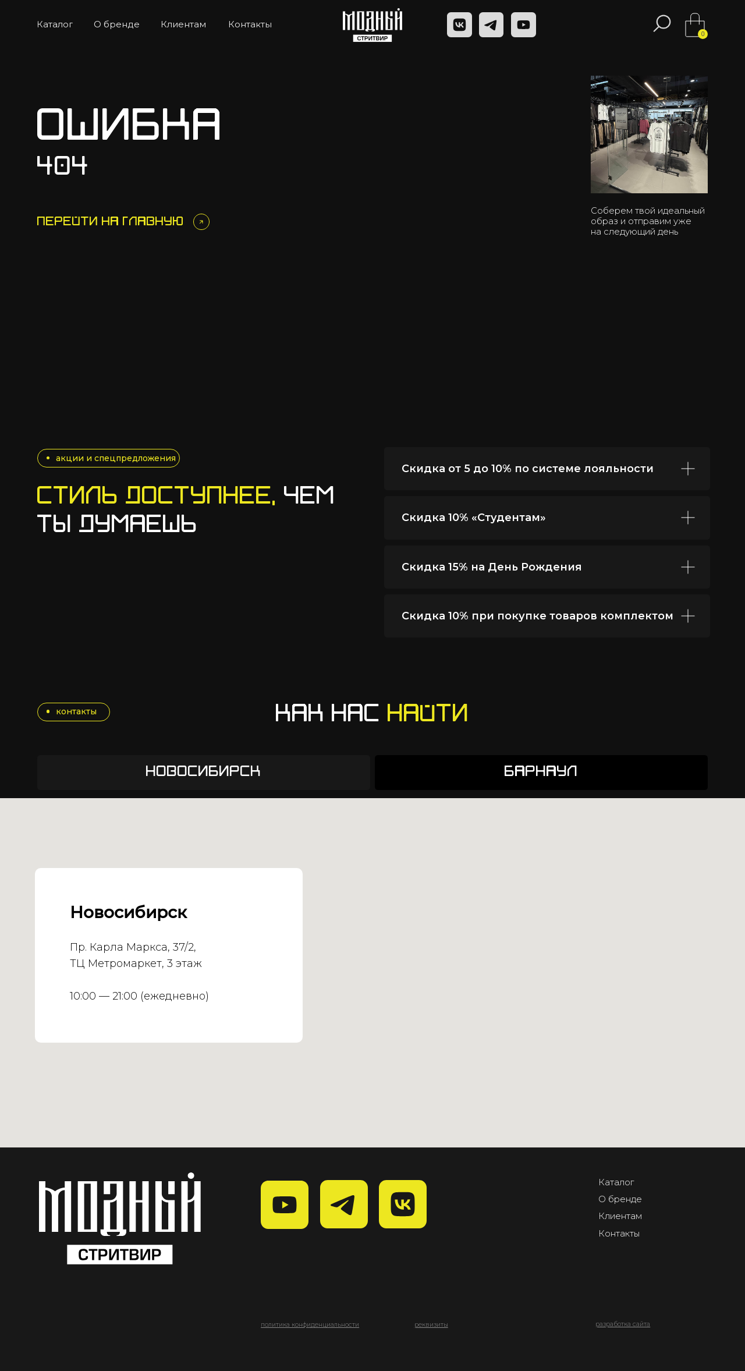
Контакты (619, 1233)
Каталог (616, 1182)
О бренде (620, 1199)
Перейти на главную (110, 222)
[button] (431, 1325)
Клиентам (620, 1216)
